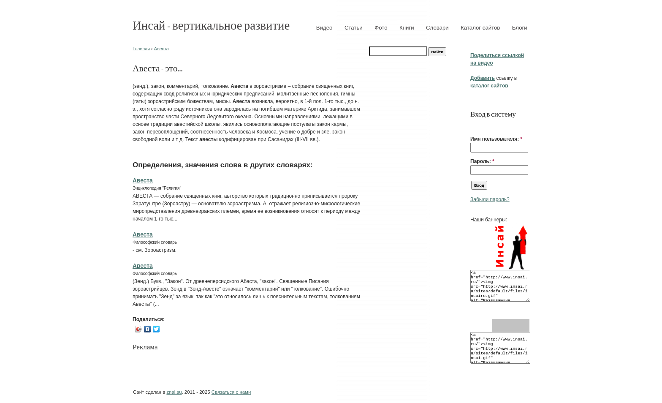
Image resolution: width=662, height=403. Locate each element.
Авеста (161, 48)
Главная (141, 48)
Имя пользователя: (496, 139)
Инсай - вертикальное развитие (211, 25)
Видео (324, 28)
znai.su (174, 392)
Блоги (519, 28)
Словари (437, 28)
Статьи (354, 28)
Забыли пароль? (490, 199)
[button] (473, 126)
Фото (380, 28)
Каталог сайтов (480, 28)
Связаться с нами (231, 392)
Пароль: (482, 161)
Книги (406, 28)
